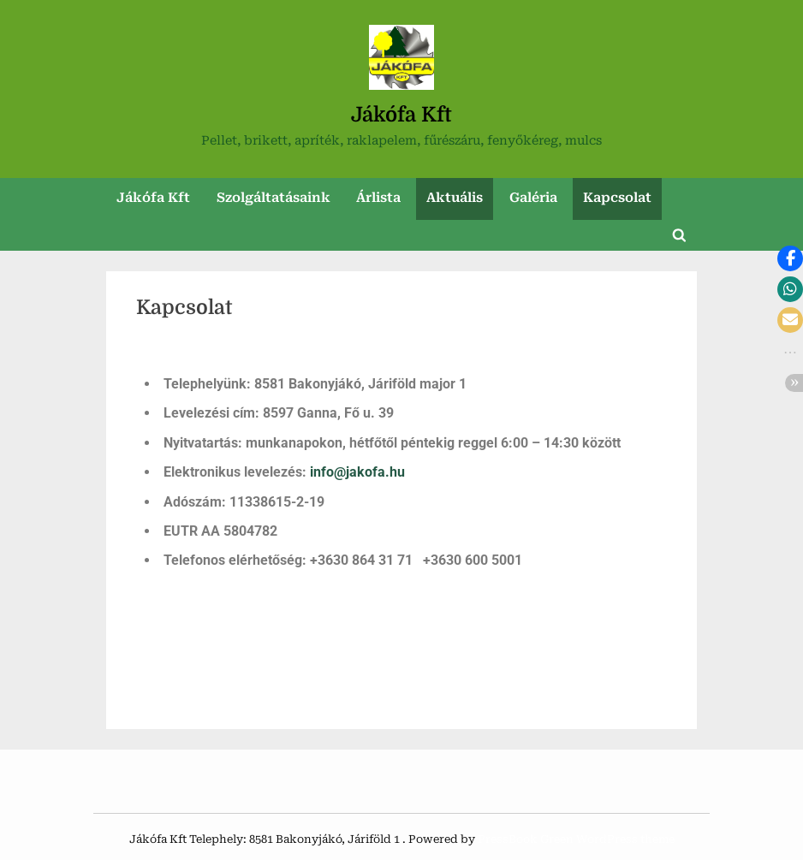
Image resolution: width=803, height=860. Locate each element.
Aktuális (454, 197)
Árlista (378, 197)
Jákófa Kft (401, 115)
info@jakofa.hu (357, 472)
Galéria (533, 197)
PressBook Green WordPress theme (576, 839)
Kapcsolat (617, 197)
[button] (790, 258)
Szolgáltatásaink (273, 197)
